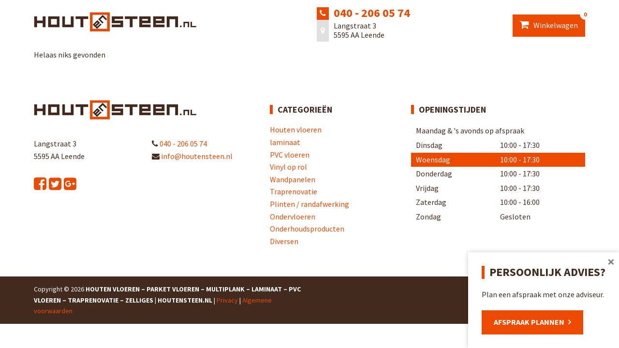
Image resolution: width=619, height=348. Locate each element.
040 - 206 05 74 (372, 12)
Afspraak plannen (529, 322)
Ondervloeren (292, 216)
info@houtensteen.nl (192, 156)
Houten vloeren (296, 129)
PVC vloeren (290, 155)
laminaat (285, 142)
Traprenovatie (293, 191)
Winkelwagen (552, 22)
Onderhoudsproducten (307, 228)
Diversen (284, 241)
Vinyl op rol (288, 167)
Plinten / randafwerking (309, 204)
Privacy (227, 300)
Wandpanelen (292, 179)
